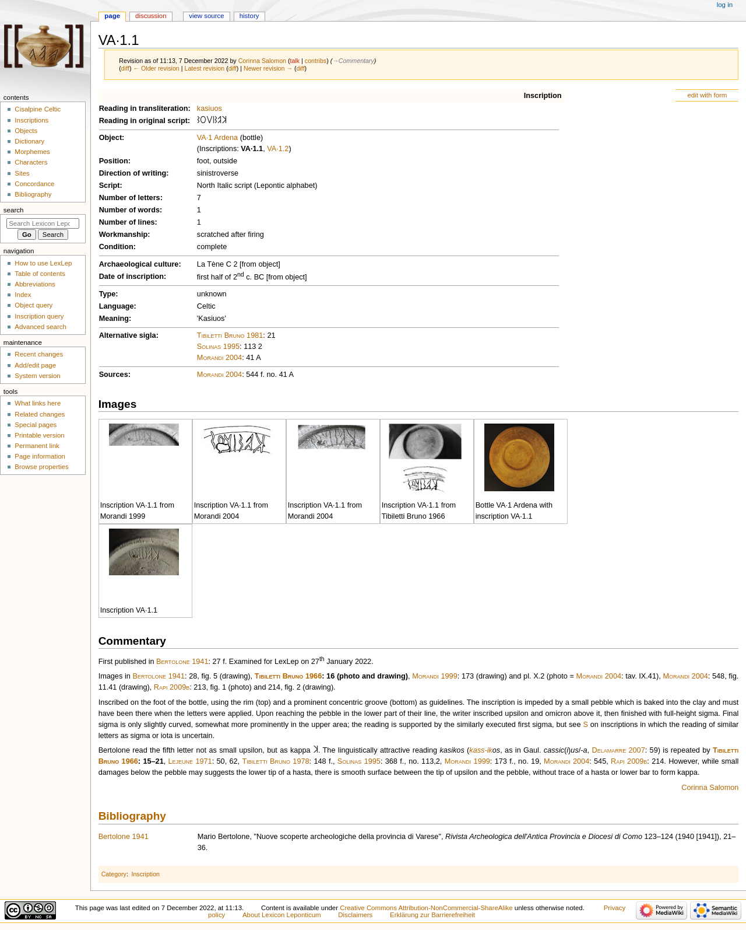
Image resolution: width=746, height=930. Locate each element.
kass (476, 750)
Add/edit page (35, 365)
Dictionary (29, 141)
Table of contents (40, 273)
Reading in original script (143, 121)
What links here (38, 403)
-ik (488, 750)
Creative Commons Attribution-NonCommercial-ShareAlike (426, 907)
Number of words (129, 210)
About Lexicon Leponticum (281, 914)
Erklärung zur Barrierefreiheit (432, 914)
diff (125, 68)
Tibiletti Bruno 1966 (288, 676)
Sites (22, 173)
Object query (33, 305)
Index (23, 294)
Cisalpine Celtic (38, 109)
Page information (40, 456)
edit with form (707, 95)
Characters (31, 162)
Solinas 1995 (218, 346)
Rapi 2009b (171, 687)
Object (110, 138)
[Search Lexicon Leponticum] (42, 223)
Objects (26, 130)
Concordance (34, 183)
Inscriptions (31, 120)
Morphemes (32, 151)
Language (116, 306)
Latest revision (204, 68)
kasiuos (209, 108)
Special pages (36, 424)
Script (109, 185)
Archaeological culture (139, 264)
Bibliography (132, 816)
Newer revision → (268, 68)
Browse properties (41, 466)
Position (113, 161)
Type (107, 294)
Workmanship (123, 234)
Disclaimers (355, 914)
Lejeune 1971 (190, 761)
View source (206, 15)
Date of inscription (131, 276)
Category (113, 873)
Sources (113, 374)
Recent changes (39, 354)
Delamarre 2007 (618, 750)
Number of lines (127, 222)
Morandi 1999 (434, 676)
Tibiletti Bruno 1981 (230, 335)
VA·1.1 (252, 149)
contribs (315, 60)
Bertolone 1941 (182, 662)
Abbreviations (35, 284)
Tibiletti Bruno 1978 (275, 761)
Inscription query (39, 316)
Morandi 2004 (219, 358)
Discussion (150, 15)
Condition (116, 247)
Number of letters (129, 198)
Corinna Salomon (709, 788)
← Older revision (156, 68)
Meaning (114, 318)
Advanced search (40, 326)
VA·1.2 (277, 149)
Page (112, 15)
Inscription (543, 96)
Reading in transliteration (143, 108)
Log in (725, 4)
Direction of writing (133, 173)
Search (13, 210)
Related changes (40, 414)
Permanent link (37, 445)
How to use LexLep (43, 263)
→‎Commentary (353, 60)
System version (37, 375)
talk (295, 60)
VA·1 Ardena (217, 138)
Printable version (39, 435)
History (249, 15)
